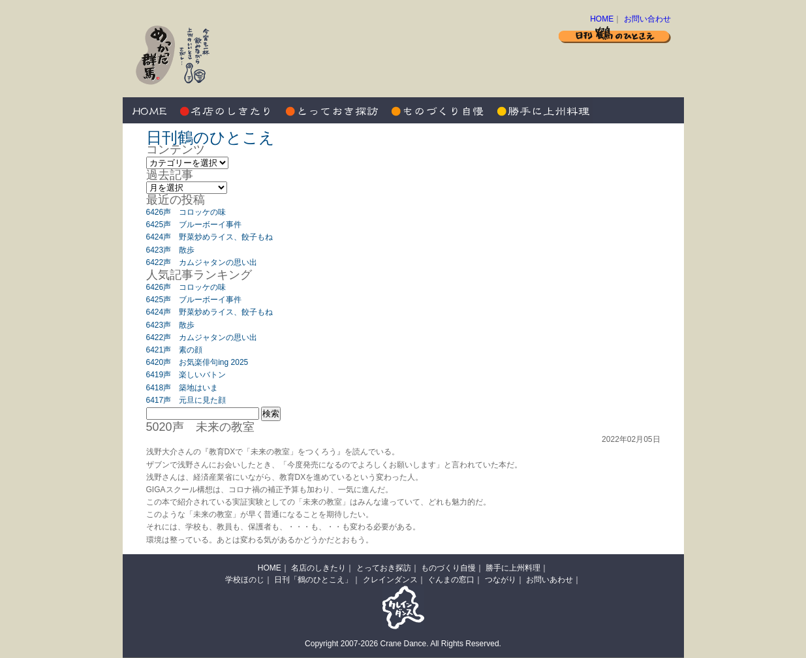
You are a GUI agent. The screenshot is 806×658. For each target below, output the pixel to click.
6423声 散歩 (170, 250)
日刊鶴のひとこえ (210, 137)
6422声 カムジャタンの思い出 (202, 262)
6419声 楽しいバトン (186, 374)
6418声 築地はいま (182, 387)
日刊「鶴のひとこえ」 (313, 579)
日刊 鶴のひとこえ (615, 34)
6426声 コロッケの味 (186, 212)
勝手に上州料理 (540, 110)
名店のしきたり (227, 110)
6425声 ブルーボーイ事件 (194, 224)
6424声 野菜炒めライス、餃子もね (209, 237)
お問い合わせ (647, 19)
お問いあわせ (549, 579)
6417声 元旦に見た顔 (186, 400)
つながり (500, 579)
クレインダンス (390, 579)
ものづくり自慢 (436, 110)
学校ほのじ (244, 579)
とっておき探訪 (331, 110)
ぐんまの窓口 (450, 579)
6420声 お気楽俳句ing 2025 (197, 362)
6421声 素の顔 (174, 349)
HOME (601, 19)
